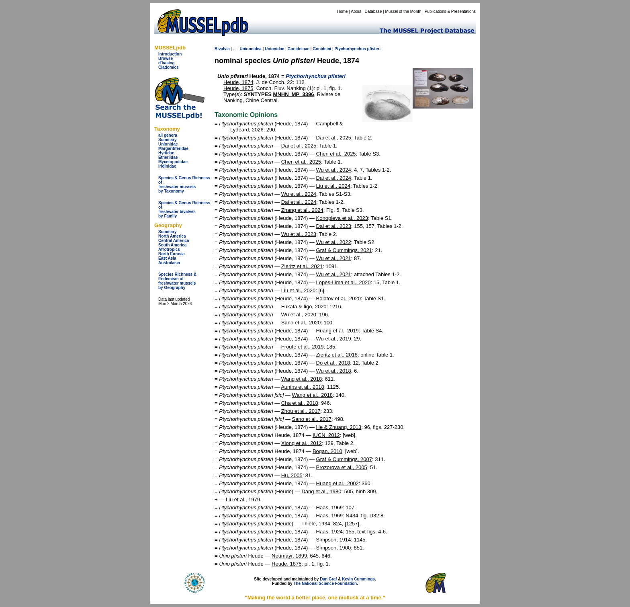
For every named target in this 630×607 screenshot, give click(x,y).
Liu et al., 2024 (333, 186)
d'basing (166, 63)
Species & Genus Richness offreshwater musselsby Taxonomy (184, 184)
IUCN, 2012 (326, 435)
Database (373, 11)
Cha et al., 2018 (299, 403)
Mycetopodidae (173, 162)
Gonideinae (298, 49)
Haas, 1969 (329, 507)
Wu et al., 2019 (333, 339)
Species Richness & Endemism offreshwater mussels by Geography (177, 281)
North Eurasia (171, 254)
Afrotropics (169, 249)
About (356, 11)
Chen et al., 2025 (336, 154)
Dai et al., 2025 (333, 138)
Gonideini (322, 49)
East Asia (167, 258)
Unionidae (168, 144)
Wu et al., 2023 (298, 234)
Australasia (169, 262)
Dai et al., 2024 (333, 178)
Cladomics (168, 67)
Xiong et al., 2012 (301, 443)
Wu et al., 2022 (333, 242)
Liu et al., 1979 (243, 499)
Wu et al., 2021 (333, 258)
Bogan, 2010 (327, 451)
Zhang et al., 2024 (302, 210)
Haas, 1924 (329, 532)
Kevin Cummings (358, 579)
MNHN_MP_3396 (293, 94)
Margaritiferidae (173, 148)
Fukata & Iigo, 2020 (304, 307)
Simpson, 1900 (333, 548)
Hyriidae (166, 153)
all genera (167, 135)
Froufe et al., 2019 (302, 347)
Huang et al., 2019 (337, 331)
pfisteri (373, 49)
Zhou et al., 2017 (301, 411)
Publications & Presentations (450, 11)
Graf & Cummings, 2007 (344, 459)
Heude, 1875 (238, 88)
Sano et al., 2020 (301, 323)
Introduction (170, 54)
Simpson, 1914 (333, 540)
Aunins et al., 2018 (302, 387)
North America (172, 236)
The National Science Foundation (325, 583)
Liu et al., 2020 (298, 290)
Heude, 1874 (238, 82)
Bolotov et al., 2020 (338, 298)
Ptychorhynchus (350, 49)
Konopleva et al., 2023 (342, 218)
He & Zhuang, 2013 (339, 427)
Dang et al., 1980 (321, 491)
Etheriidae (168, 157)
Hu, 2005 (292, 475)
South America (172, 245)
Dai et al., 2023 (333, 226)
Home (342, 11)
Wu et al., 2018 (333, 371)
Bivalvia (222, 49)
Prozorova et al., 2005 (341, 467)
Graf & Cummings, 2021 (344, 250)
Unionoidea (250, 49)
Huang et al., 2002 (337, 483)
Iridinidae (167, 166)
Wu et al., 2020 (298, 315)
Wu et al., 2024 (333, 170)
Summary (167, 139)
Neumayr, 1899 (289, 556)
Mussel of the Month (403, 11)
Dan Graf (328, 579)
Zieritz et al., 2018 (337, 355)
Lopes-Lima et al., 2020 (343, 282)
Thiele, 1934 (315, 524)
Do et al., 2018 (333, 363)
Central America (173, 240)
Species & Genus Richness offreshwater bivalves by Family (184, 209)
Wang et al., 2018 (301, 379)
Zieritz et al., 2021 (302, 266)
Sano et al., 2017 (311, 419)
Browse (165, 58)
